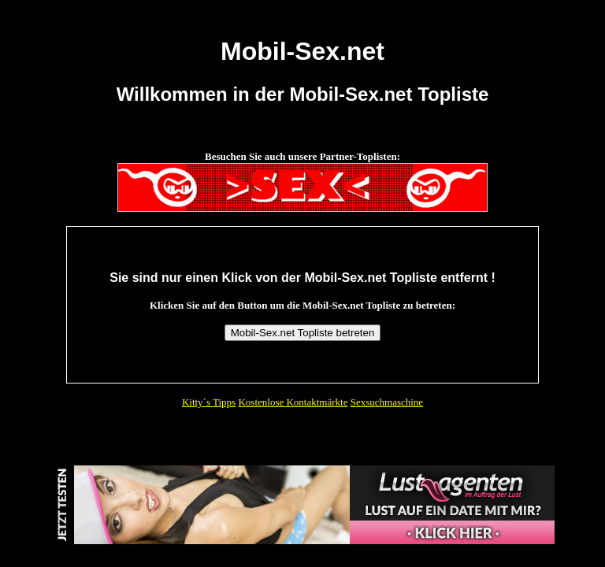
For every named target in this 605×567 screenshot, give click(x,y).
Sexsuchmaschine (387, 402)
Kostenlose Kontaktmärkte (292, 402)
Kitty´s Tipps (209, 402)
